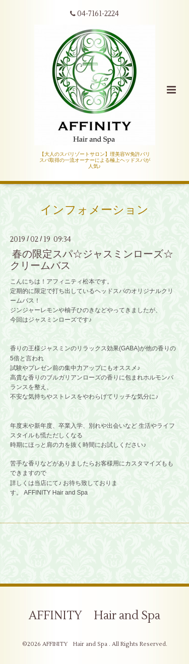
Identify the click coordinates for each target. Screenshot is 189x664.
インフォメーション (94, 210)
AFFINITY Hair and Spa (94, 616)
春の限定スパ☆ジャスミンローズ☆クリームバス (91, 260)
